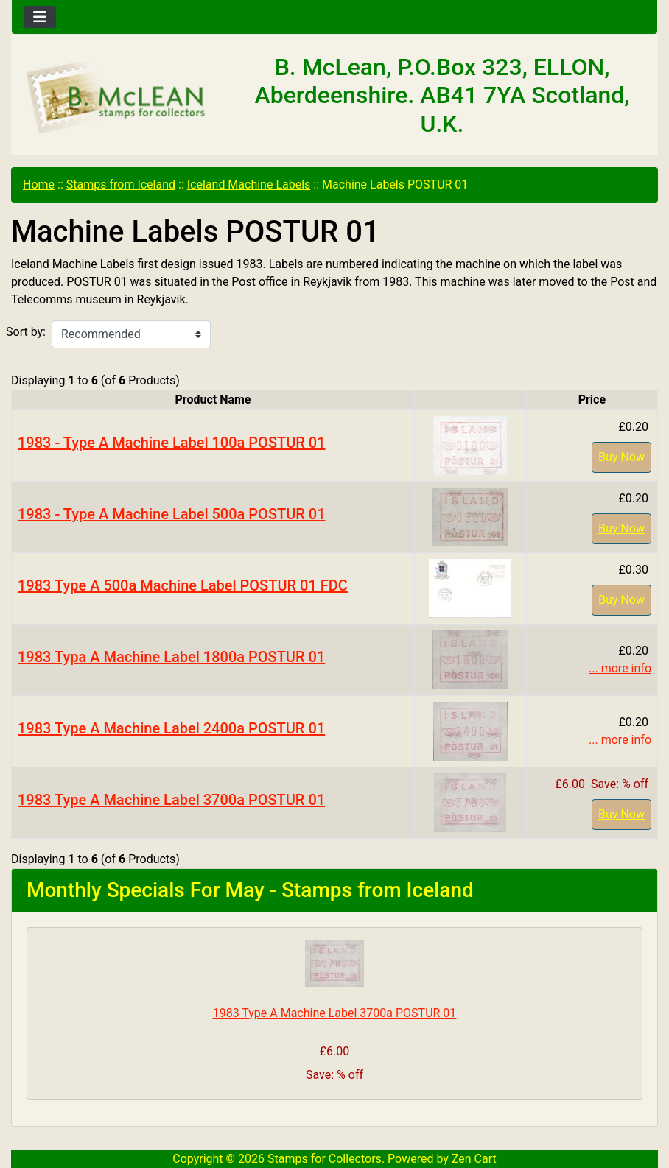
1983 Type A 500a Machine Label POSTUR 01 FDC (183, 585)
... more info (620, 668)
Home (39, 184)
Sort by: (26, 332)
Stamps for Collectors (324, 1159)
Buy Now (621, 457)
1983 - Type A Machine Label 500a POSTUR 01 (172, 514)
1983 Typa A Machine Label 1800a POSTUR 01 (171, 657)
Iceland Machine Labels (249, 184)
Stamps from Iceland (120, 184)
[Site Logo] (119, 99)
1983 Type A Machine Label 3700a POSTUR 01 (171, 800)
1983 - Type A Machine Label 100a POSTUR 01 (172, 442)
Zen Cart (474, 1159)
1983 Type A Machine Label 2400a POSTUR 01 (171, 728)
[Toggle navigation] (40, 17)
